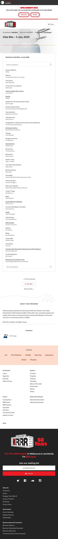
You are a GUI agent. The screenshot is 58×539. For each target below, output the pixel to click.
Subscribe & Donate (36, 397)
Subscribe (24, 14)
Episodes (5, 379)
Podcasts (33, 379)
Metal (23, 359)
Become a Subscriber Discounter (13, 528)
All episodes (29, 284)
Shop (4, 423)
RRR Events (6, 402)
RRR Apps (31, 456)
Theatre (33, 359)
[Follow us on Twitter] (18, 481)
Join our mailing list (29, 463)
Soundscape (34, 386)
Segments (6, 376)
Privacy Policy (7, 504)
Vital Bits (15, 32)
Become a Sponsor (9, 525)
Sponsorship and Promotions (12, 522)
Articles (32, 389)
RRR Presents (7, 405)
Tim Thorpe (47, 32)
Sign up (29, 473)
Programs (33, 376)
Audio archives (7, 381)
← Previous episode (29, 279)
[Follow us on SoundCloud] (32, 481)
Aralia (7, 212)
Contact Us (6, 491)
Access (5, 493)
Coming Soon (7, 400)
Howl (7, 196)
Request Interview (8, 515)
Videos (32, 391)
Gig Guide (6, 407)
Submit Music (7, 517)
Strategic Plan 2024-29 (10, 496)
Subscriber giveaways (37, 402)
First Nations (16, 355)
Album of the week (36, 384)
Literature (49, 355)
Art (6, 355)
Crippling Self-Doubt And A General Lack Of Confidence (23, 249)
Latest (5, 373)
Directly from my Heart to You (15, 259)
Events (5, 397)
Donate (35, 14)
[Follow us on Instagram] (40, 480)
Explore (32, 370)
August (8, 96)
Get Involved (7, 509)
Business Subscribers (9, 531)
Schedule (33, 373)
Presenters (33, 381)
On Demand (6, 370)
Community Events (9, 412)
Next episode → (29, 289)
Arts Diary (6, 410)
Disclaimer (6, 502)
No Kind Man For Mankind (14, 202)
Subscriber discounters (37, 400)
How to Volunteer (8, 512)
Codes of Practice (8, 499)
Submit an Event (8, 415)
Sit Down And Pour (11, 128)
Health (28, 355)
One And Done (10, 144)
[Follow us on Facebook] (25, 480)
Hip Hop (38, 355)
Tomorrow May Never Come (15, 91)
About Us (6, 488)
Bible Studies (10, 223)
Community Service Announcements (14, 533)
